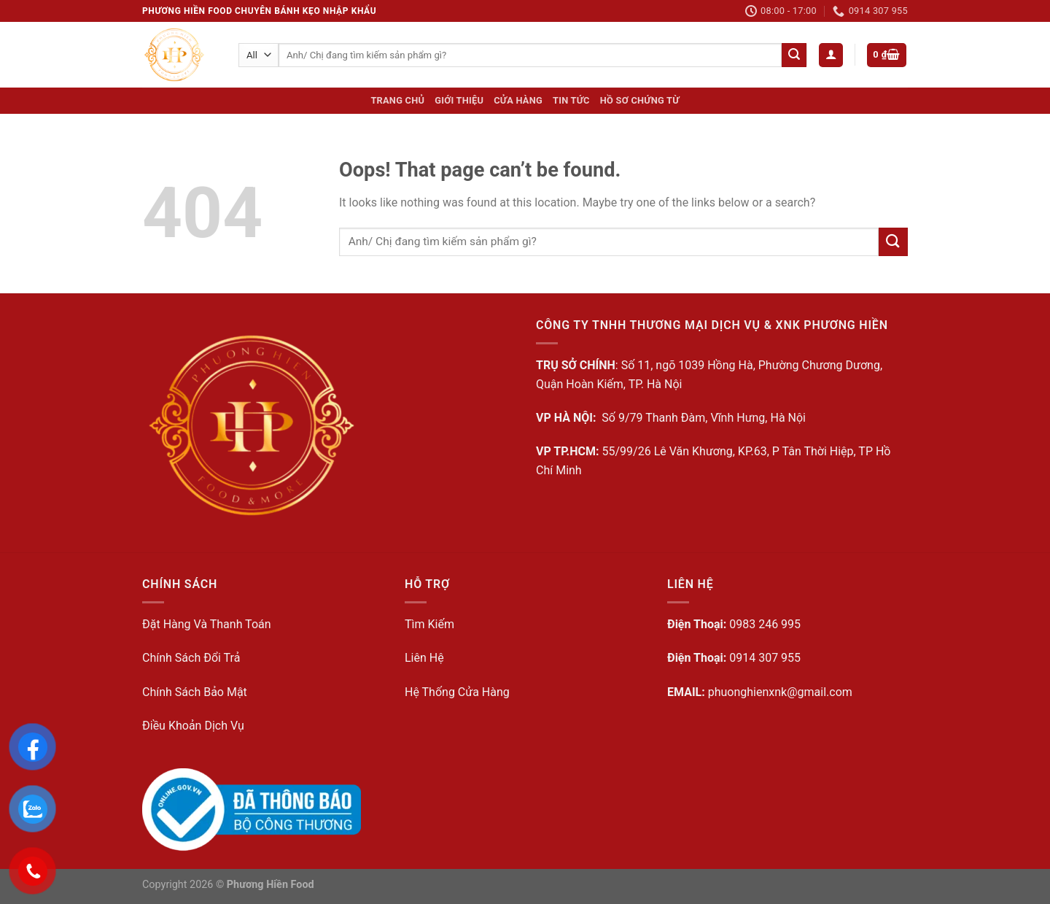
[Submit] (794, 55)
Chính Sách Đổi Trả (191, 658)
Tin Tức (571, 100)
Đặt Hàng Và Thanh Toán (206, 624)
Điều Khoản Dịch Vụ (193, 726)
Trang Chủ (397, 100)
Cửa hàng (518, 100)
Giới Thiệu (459, 100)
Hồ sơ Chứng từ (640, 100)
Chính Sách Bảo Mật (194, 692)
